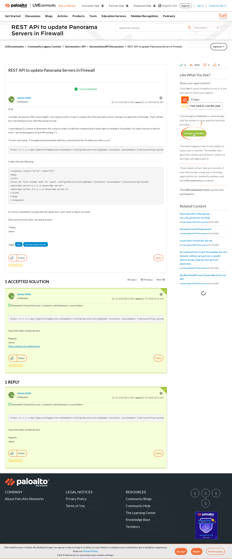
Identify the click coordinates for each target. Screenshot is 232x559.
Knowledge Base (138, 519)
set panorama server (35, 244)
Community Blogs (139, 499)
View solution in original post (24, 346)
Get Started (12, 16)
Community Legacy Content (44, 46)
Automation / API (75, 46)
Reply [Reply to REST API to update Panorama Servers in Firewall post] (158, 257)
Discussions (32, 16)
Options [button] (160, 97)
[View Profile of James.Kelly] (24, 97)
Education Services (114, 16)
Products (79, 16)
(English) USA (167, 5)
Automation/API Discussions (106, 46)
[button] (181, 551)
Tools (93, 16)
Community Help (138, 506)
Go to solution (88, 89)
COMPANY (14, 492)
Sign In (200, 5)
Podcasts (169, 16)
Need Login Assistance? (212, 49)
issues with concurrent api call (196, 240)
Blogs (49, 16)
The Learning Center (141, 513)
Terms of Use (75, 506)
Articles (62, 16)
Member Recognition (144, 16)
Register (185, 5)
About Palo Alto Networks (24, 499)
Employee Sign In (217, 5)
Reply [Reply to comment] (158, 358)
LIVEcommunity (14, 46)
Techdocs (133, 526)
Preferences (215, 551)
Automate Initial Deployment (196, 229)
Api (18, 244)
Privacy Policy (90, 551)
